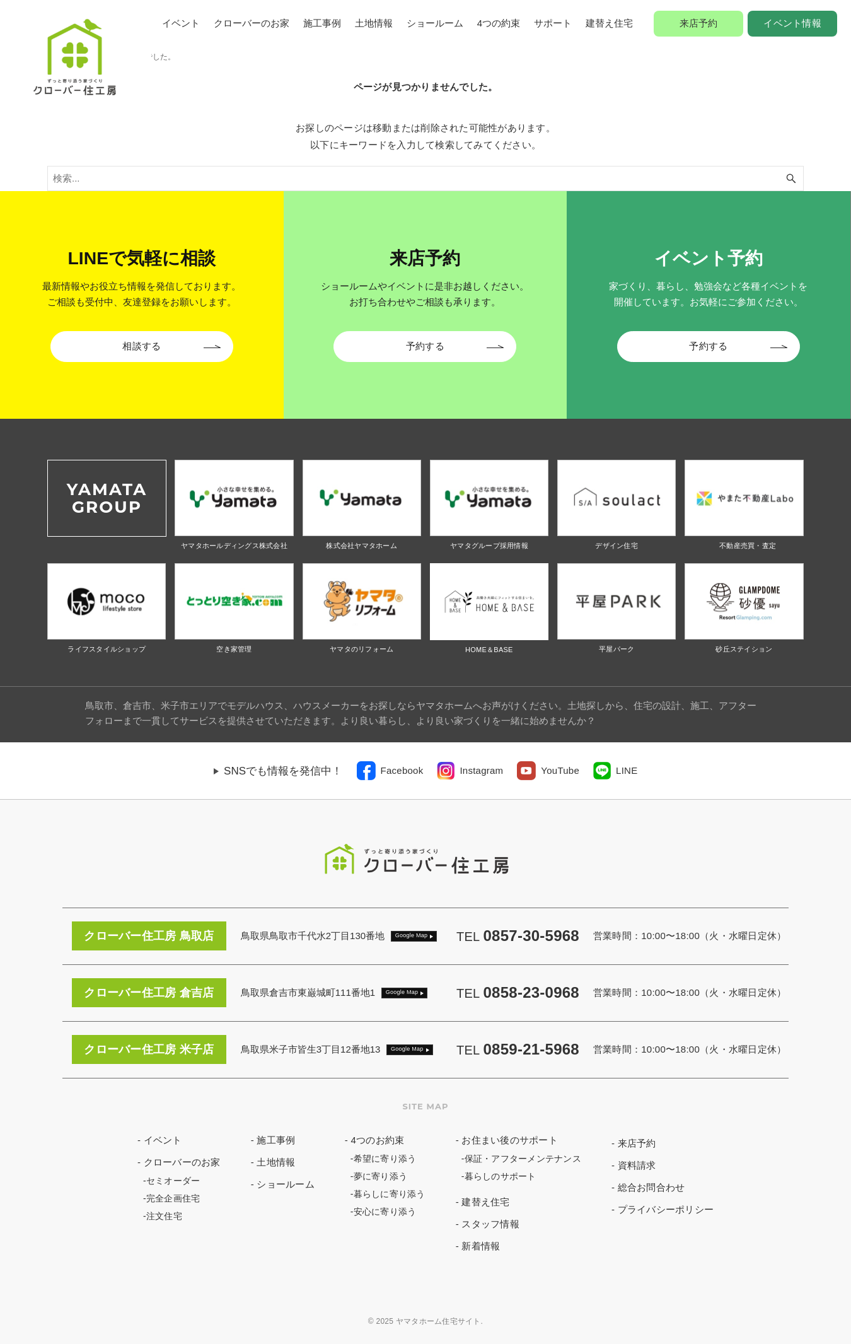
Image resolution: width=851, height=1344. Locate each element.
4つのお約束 (377, 1140)
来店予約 (699, 23)
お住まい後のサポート (509, 1140)
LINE (626, 770)
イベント (181, 23)
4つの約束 (498, 23)
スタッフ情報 (490, 1223)
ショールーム (435, 23)
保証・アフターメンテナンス (523, 1159)
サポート (553, 23)
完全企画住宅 (173, 1198)
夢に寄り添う (381, 1176)
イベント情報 (792, 23)
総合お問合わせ (651, 1187)
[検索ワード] (425, 178)
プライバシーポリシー (666, 1209)
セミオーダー (173, 1181)
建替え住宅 (609, 23)
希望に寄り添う (385, 1159)
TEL (517, 937)
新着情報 (480, 1246)
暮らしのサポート (500, 1176)
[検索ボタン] (791, 178)
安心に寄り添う (385, 1212)
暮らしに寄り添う (390, 1194)
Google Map (411, 935)
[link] (390, 770)
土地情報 (374, 23)
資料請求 (637, 1165)
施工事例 (322, 23)
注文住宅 (164, 1216)
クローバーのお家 (251, 23)
